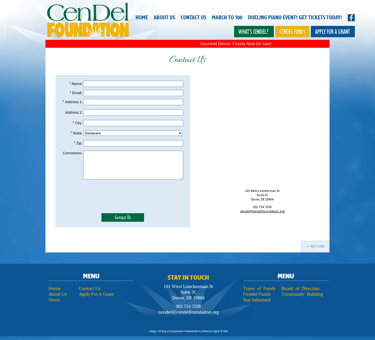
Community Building (302, 294)
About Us (164, 17)
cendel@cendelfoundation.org (262, 211)
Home (142, 17)
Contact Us (193, 17)
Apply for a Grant (332, 32)
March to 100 (227, 17)
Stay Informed (256, 300)
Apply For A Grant (96, 294)
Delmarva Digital (211, 331)
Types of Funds (259, 288)
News (54, 300)
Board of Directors (301, 288)
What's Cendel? (253, 32)
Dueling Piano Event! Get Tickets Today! (295, 17)
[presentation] (123, 196)
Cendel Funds (293, 32)
